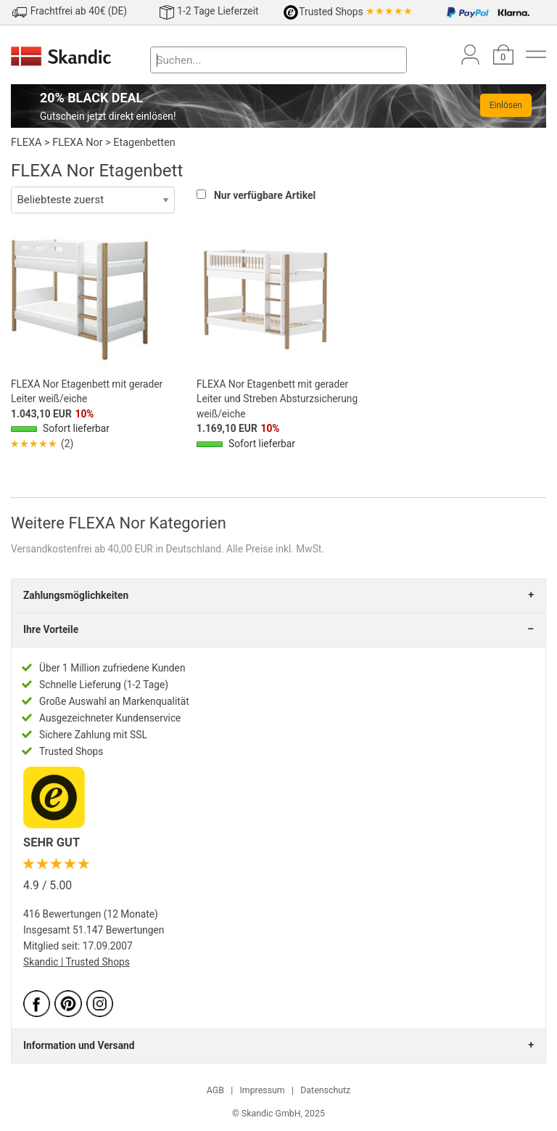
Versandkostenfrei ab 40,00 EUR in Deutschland (116, 549)
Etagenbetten (144, 142)
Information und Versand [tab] (78, 1045)
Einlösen (506, 105)
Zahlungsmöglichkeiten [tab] (75, 595)
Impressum (261, 1090)
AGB (215, 1090)
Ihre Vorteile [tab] (50, 629)
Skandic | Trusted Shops (76, 962)
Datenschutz (325, 1090)
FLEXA (26, 142)
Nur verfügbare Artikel (264, 195)
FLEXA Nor (77, 142)
